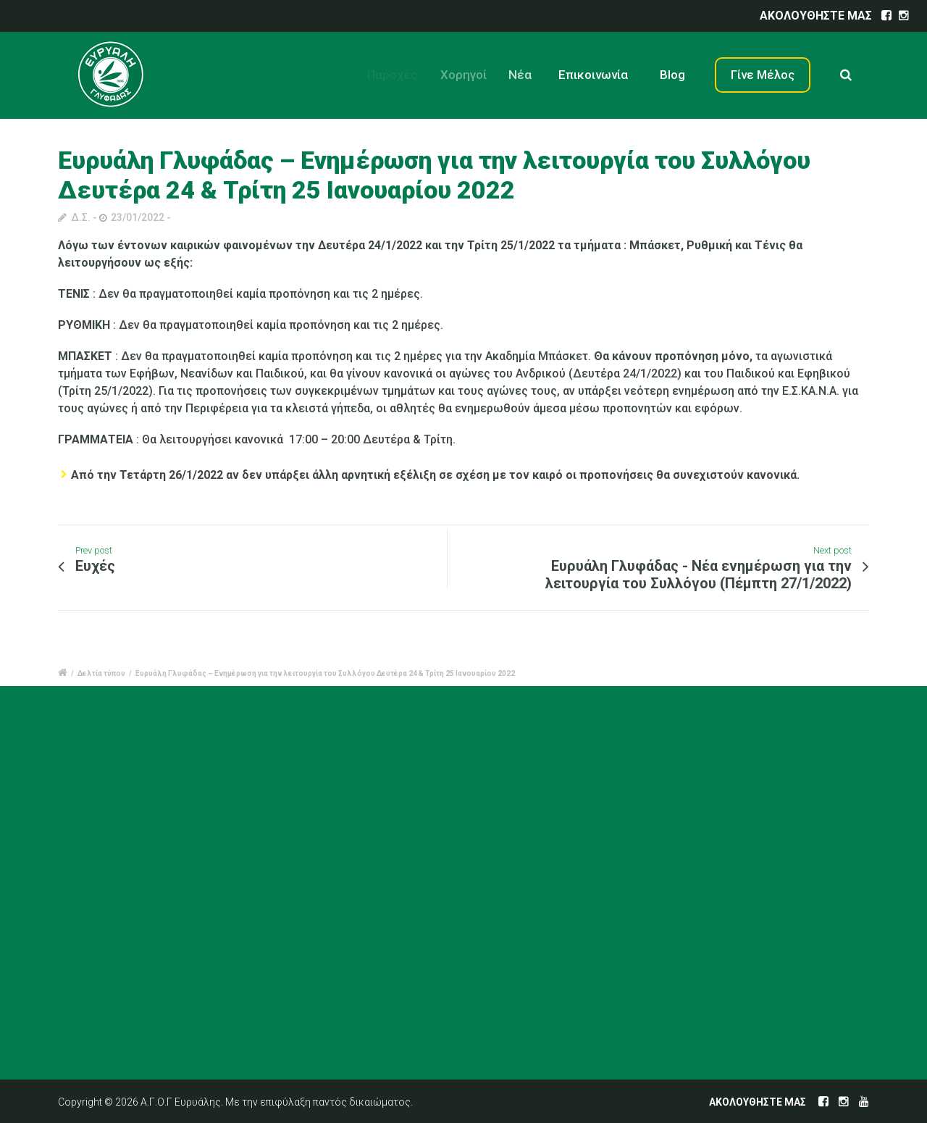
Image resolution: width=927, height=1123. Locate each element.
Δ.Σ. (81, 217)
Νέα (529, 74)
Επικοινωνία (598, 74)
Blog (673, 74)
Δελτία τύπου (101, 673)
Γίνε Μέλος (762, 74)
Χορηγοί (471, 74)
